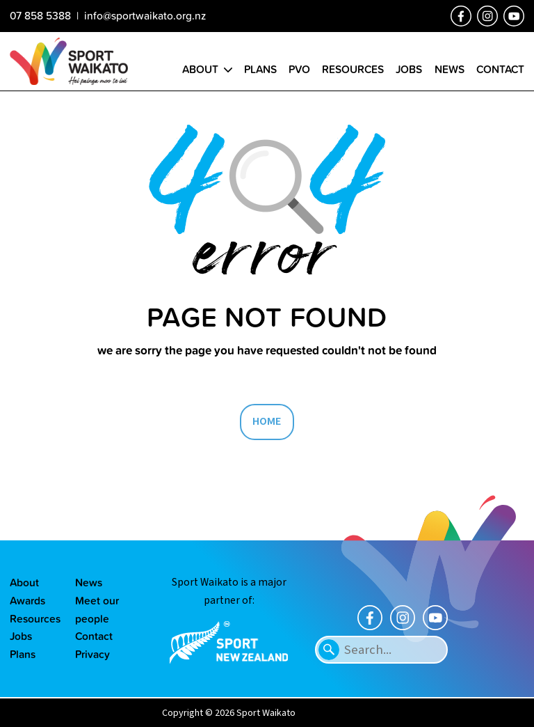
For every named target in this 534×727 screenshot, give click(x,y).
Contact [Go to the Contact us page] (500, 69)
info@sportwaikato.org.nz (145, 15)
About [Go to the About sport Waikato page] (200, 69)
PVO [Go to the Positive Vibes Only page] (299, 69)
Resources (32, 618)
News (88, 582)
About (24, 582)
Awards (27, 600)
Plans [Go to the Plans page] (260, 69)
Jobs (21, 635)
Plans (22, 654)
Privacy (92, 654)
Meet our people (97, 609)
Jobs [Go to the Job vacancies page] (409, 69)
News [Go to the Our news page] (449, 69)
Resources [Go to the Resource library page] (353, 69)
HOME (267, 421)
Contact (94, 635)
